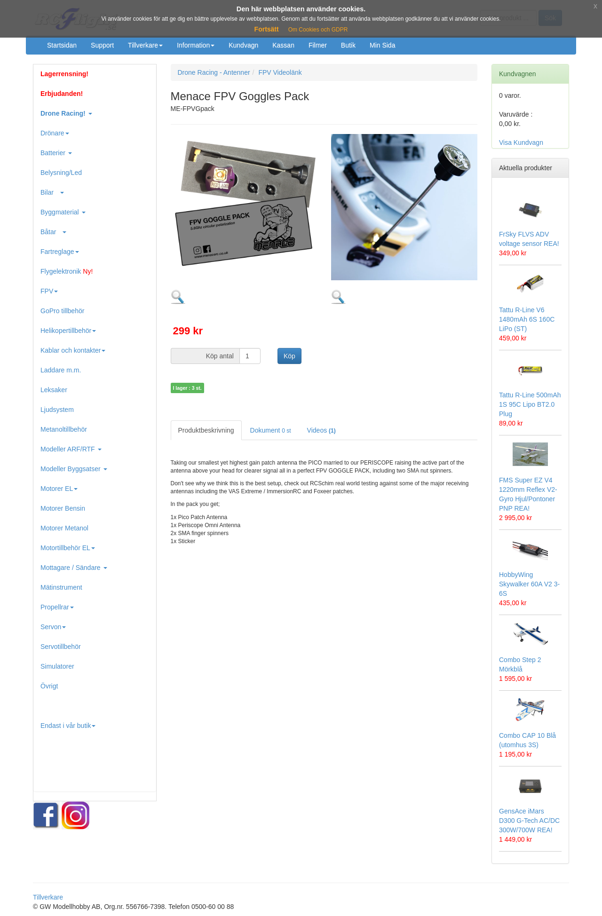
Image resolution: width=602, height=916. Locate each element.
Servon (53, 627)
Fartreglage (59, 251)
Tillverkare (145, 45)
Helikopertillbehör (68, 330)
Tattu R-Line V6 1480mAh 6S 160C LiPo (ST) (526, 319)
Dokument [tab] (270, 430)
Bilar (52, 192)
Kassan (283, 45)
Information (195, 45)
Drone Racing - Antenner (214, 72)
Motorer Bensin (62, 508)
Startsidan (62, 45)
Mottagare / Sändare (73, 567)
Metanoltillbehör (63, 429)
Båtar (53, 232)
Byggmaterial (63, 212)
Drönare (54, 133)
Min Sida (382, 45)
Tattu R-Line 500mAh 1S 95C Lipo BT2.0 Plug (530, 404)
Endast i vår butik (67, 725)
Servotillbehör (60, 646)
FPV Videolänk (279, 72)
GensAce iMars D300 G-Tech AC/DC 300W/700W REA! (529, 820)
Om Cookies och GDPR (318, 29)
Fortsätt (266, 29)
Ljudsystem (57, 409)
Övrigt (49, 686)
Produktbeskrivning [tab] (206, 430)
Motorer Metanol (64, 528)
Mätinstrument (61, 587)
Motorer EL (59, 488)
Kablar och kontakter (72, 350)
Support (102, 45)
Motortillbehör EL (67, 548)
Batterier (56, 153)
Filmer (318, 45)
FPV (49, 291)
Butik (348, 45)
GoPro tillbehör (62, 311)
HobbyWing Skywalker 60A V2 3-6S (529, 584)
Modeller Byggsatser (73, 469)
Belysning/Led (61, 172)
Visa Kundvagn (521, 142)
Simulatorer (57, 666)
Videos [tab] (321, 430)
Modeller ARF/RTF (71, 449)
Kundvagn (243, 45)
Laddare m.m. (60, 370)
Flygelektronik (66, 271)
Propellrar (57, 607)
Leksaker (53, 390)
